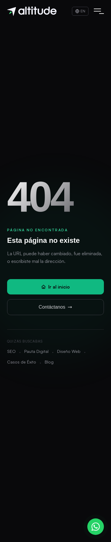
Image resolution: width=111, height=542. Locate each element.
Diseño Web (69, 351)
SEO (11, 351)
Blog (49, 361)
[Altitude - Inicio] (32, 11)
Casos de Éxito (21, 361)
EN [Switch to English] (80, 11)
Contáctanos (56, 307)
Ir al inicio (55, 287)
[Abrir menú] (97, 11)
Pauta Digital (36, 351)
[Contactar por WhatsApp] (95, 526)
